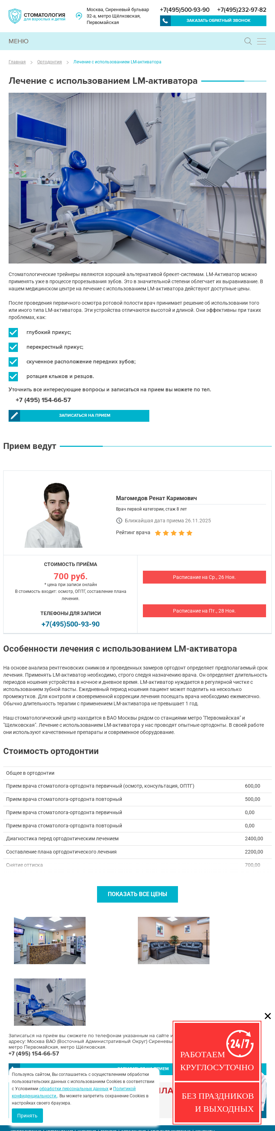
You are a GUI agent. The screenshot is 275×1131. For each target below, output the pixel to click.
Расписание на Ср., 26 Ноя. (204, 577)
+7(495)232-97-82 (241, 10)
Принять (27, 1115)
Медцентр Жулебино (171, 1070)
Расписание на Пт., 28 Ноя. (204, 611)
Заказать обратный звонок (219, 20)
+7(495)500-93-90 (184, 10)
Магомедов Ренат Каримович (156, 498)
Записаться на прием (67, 416)
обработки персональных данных (73, 1088)
